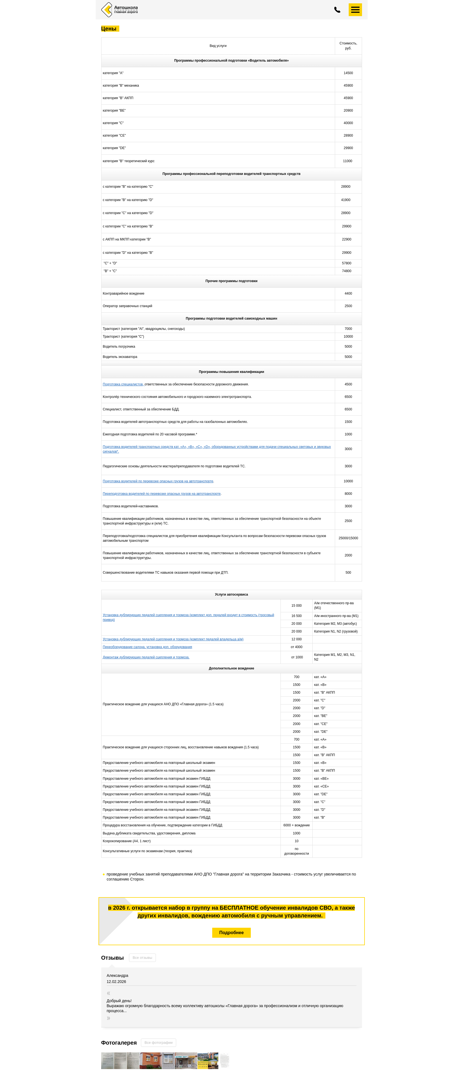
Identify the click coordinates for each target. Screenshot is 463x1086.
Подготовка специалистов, (124, 384)
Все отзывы (142, 957)
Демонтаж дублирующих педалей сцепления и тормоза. (146, 657)
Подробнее (231, 932)
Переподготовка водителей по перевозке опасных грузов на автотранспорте (162, 494)
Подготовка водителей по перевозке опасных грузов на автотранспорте (158, 481)
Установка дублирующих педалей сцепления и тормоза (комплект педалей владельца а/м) (173, 639)
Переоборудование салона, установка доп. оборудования (147, 647)
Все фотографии (159, 1042)
